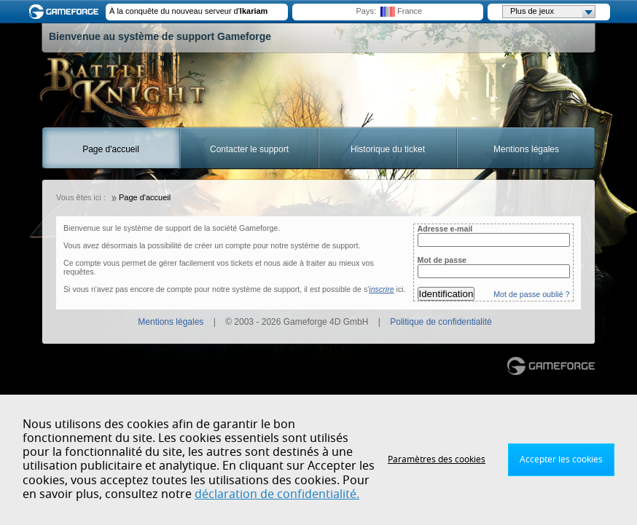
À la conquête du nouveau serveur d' (188, 11)
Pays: (366, 11)
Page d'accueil (110, 149)
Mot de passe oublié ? (531, 294)
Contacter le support (249, 149)
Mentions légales (526, 149)
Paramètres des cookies (436, 459)
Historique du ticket (388, 149)
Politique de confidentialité (440, 322)
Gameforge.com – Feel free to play (66, 11)
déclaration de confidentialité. (277, 494)
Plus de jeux (552, 11)
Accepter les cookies (561, 459)
